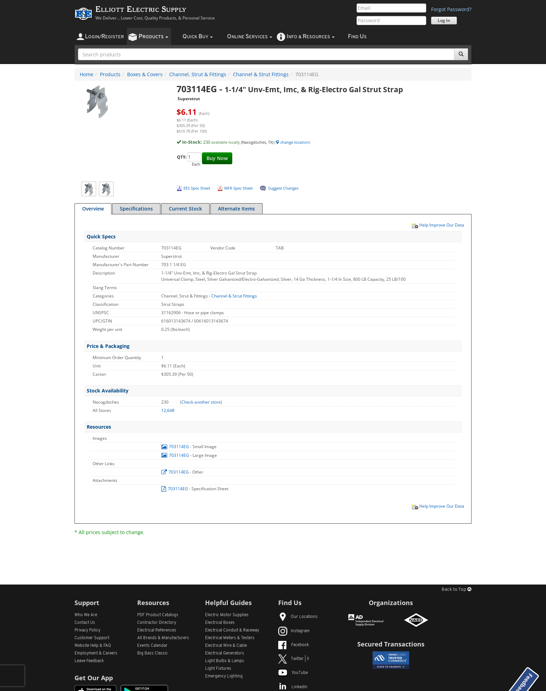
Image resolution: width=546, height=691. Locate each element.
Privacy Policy (87, 630)
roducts (153, 37)
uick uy (197, 37)
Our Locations (298, 617)
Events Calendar (152, 646)
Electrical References (156, 630)
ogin (104, 37)
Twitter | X (293, 659)
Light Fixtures (218, 669)
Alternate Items (236, 208)
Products (110, 74)
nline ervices (249, 37)
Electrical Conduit (232, 630)
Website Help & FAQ (93, 646)
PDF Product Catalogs (157, 615)
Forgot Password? (451, 9)
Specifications (136, 208)
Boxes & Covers (145, 74)
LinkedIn (292, 687)
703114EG (175, 447)
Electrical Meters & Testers (230, 638)
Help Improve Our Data (437, 225)
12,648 (167, 410)
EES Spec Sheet (197, 188)
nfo (311, 37)
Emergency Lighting (224, 676)
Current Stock (185, 208)
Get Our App (94, 678)
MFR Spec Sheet (238, 188)
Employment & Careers (96, 653)
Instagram (294, 631)
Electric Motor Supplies (227, 615)
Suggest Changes (283, 188)
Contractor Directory (156, 623)
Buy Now (217, 158)
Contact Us (85, 623)
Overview (93, 208)
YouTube (293, 673)
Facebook (293, 645)
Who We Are (86, 615)
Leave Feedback (89, 661)
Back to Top (456, 589)
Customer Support (92, 638)
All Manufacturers (163, 638)
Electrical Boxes (220, 623)
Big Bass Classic (152, 653)
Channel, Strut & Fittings (197, 74)
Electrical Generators (224, 653)
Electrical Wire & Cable (226, 646)
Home (86, 74)
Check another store (201, 402)
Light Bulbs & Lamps (224, 661)
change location (292, 142)
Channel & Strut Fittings (261, 74)
